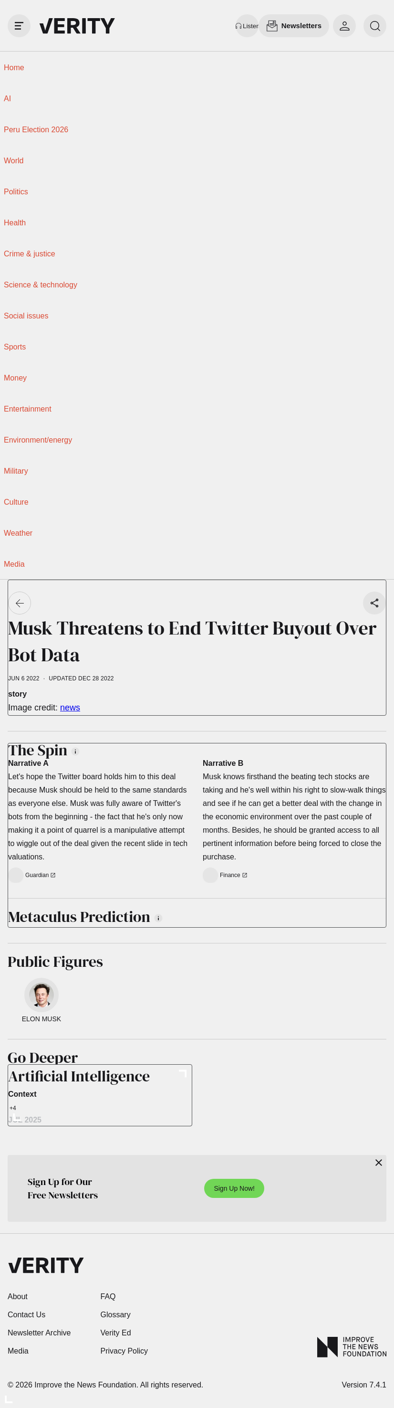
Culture (16, 502)
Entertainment (28, 409)
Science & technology (40, 285)
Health (15, 223)
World (14, 161)
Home (14, 68)
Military (16, 471)
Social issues (26, 316)
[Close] (378, 1162)
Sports (15, 347)
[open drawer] (19, 25)
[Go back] (19, 603)
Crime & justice (29, 254)
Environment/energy (38, 440)
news (70, 707)
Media (14, 564)
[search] (374, 25)
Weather (18, 533)
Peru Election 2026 (36, 130)
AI (7, 99)
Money (15, 378)
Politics (16, 192)
